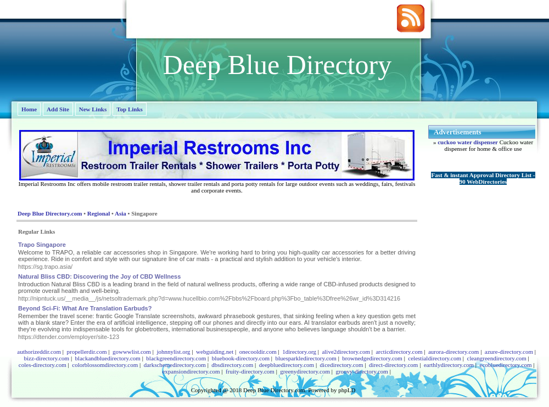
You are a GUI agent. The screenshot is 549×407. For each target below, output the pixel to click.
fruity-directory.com (250, 371)
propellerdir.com (86, 351)
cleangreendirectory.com (496, 358)
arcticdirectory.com (399, 351)
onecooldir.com (258, 351)
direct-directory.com (393, 364)
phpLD (346, 390)
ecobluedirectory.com (506, 364)
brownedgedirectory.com (372, 358)
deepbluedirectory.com (286, 364)
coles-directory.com (42, 364)
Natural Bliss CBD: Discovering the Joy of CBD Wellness (99, 276)
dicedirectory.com (341, 364)
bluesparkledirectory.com (305, 358)
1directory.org (299, 351)
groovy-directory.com (361, 371)
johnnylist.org (173, 351)
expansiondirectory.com (191, 371)
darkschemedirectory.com (175, 364)
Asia (120, 213)
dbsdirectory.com (232, 364)
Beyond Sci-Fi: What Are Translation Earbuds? (85, 308)
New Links (93, 109)
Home (29, 109)
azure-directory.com (509, 351)
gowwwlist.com (132, 351)
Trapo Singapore (42, 244)
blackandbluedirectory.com (108, 358)
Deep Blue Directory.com (50, 213)
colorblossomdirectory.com (105, 364)
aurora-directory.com (453, 351)
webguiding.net (214, 351)
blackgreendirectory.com (176, 358)
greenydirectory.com (305, 371)
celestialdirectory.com (434, 358)
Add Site (58, 109)
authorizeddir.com (39, 351)
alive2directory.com (346, 351)
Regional (98, 213)
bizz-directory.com (46, 358)
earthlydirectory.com (449, 364)
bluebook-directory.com (241, 358)
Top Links (129, 109)
